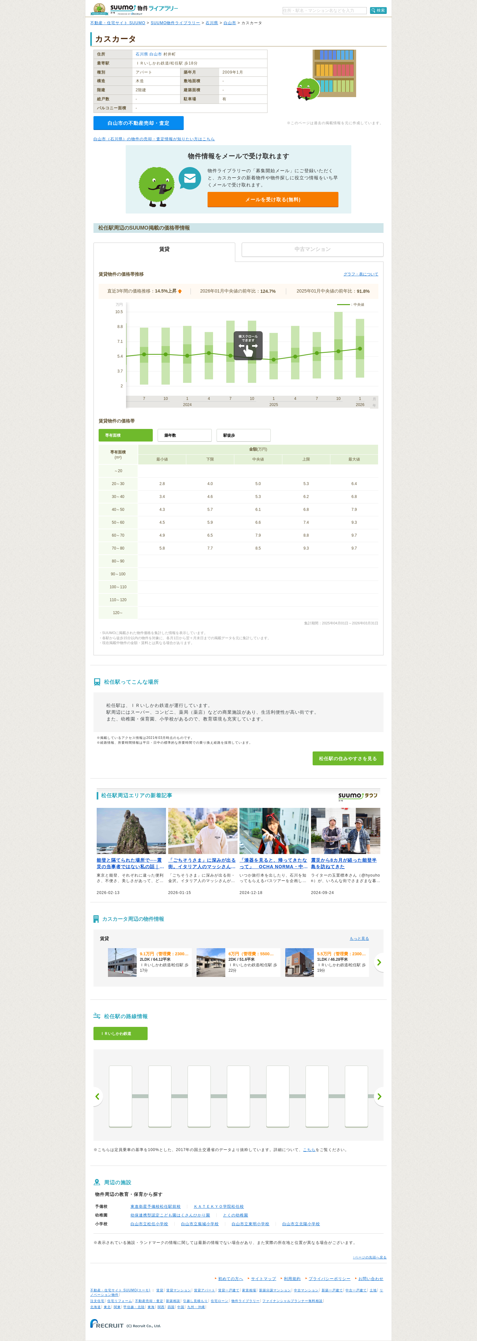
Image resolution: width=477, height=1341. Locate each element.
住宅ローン (220, 1301)
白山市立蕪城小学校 (200, 1224)
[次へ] (379, 962)
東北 (107, 1307)
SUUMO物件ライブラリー (175, 23)
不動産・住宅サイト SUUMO (117, 23)
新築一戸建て (332, 1290)
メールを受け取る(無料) (273, 199)
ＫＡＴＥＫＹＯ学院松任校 (219, 1206)
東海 (151, 1307)
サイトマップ (263, 1278)
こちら (309, 1149)
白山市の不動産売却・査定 (139, 123)
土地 (373, 1290)
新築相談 (173, 1301)
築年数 (170, 435)
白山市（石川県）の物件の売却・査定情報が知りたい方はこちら (154, 139)
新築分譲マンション (275, 1290)
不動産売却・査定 (149, 1301)
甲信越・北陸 (134, 1307)
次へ (379, 1097)
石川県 (212, 23)
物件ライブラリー (245, 1301)
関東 (117, 1307)
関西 (161, 1307)
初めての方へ (230, 1278)
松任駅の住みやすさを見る (348, 758)
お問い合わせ (371, 1278)
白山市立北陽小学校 (301, 1224)
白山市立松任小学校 (149, 1224)
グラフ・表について (361, 274)
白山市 (230, 23)
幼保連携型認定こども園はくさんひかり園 (170, 1215)
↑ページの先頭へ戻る (370, 1257)
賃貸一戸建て (228, 1290)
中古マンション (306, 1290)
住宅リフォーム (119, 1301)
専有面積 (113, 435)
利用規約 (292, 1278)
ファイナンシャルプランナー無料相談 (292, 1301)
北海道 (95, 1307)
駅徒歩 (229, 435)
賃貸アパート (204, 1290)
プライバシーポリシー (330, 1278)
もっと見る (359, 938)
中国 (180, 1307)
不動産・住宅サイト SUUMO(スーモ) (120, 1290)
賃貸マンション (178, 1290)
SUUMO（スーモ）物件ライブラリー (134, 9)
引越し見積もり (195, 1301)
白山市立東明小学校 (250, 1224)
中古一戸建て (356, 1290)
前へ (98, 1097)
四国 (171, 1307)
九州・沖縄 (196, 1307)
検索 (381, 10)
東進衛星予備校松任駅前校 (156, 1206)
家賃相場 (249, 1290)
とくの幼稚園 (235, 1215)
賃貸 (159, 1290)
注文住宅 (97, 1301)
